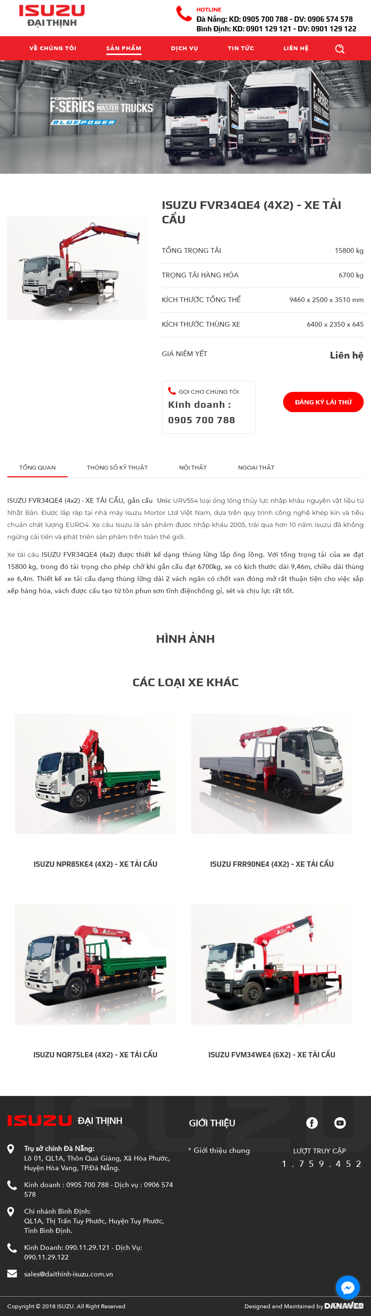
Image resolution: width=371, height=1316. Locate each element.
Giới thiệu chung (222, 1150)
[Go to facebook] (348, 1287)
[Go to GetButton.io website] (347, 1306)
